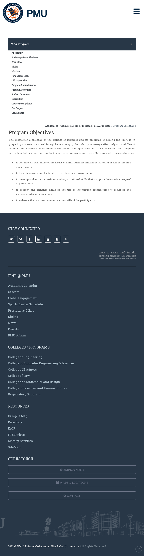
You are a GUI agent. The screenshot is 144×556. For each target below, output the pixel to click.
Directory (15, 422)
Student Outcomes (21, 94)
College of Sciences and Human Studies (37, 388)
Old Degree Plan (20, 80)
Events (13, 329)
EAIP (11, 428)
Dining (13, 317)
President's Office (21, 310)
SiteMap (14, 447)
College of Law (19, 376)
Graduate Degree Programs (76, 125)
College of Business (22, 369)
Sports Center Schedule (25, 304)
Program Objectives (21, 89)
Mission (16, 71)
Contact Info (18, 112)
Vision (15, 66)
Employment (72, 469)
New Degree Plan (20, 75)
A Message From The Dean (25, 57)
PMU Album (17, 335)
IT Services (16, 435)
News (12, 323)
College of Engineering (25, 357)
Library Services (20, 441)
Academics (51, 125)
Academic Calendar (22, 286)
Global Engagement (23, 298)
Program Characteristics (24, 85)
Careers (13, 292)
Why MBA (17, 62)
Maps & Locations (72, 482)
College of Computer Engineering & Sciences (41, 363)
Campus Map (18, 416)
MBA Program (102, 125)
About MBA (17, 52)
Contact (72, 496)
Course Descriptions (22, 103)
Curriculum (17, 99)
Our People (17, 108)
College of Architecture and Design (34, 382)
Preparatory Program (24, 394)
